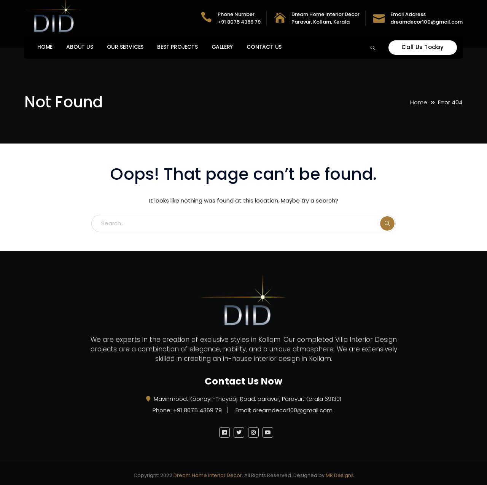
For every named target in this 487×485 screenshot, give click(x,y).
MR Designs (340, 475)
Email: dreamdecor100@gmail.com (284, 410)
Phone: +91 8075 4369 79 (187, 410)
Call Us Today (422, 47)
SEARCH (387, 223)
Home (418, 102)
